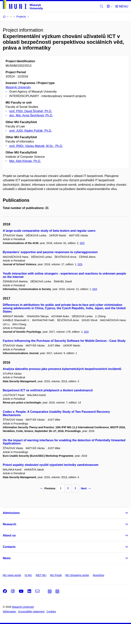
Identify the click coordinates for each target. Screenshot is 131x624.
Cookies (51, 611)
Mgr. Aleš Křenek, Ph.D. (25, 161)
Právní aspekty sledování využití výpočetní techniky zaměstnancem (50, 464)
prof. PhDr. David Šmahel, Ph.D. (30, 111)
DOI (82, 243)
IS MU (28, 575)
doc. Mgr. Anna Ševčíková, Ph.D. (31, 115)
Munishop (98, 575)
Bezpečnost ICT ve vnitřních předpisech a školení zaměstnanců (48, 390)
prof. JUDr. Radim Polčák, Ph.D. (30, 130)
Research (9, 524)
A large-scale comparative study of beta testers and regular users (49, 230)
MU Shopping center (77, 575)
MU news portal (12, 575)
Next (85, 488)
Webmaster (9, 611)
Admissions (11, 512)
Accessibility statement (31, 611)
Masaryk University (18, 87)
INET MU (41, 575)
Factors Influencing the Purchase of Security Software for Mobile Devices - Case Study (64, 340)
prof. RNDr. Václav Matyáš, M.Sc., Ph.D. (36, 146)
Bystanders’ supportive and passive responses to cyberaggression (50, 252)
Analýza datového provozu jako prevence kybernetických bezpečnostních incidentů (62, 368)
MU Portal (55, 575)
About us (9, 535)
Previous (48, 488)
